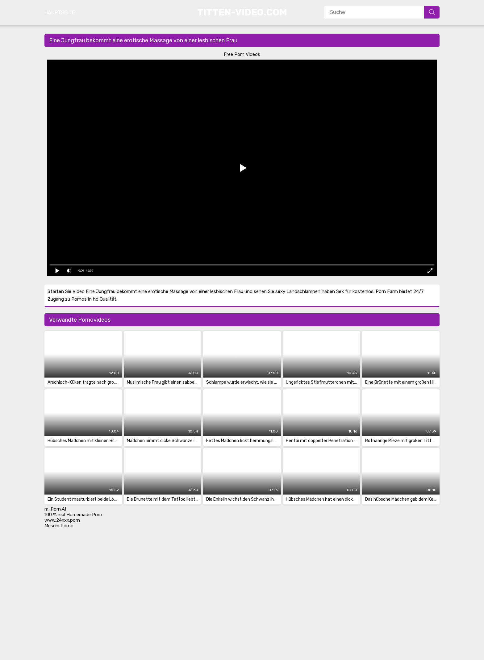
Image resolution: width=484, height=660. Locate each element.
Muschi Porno (58, 525)
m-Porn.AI (55, 509)
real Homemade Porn (80, 514)
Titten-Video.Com (242, 12)
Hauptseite (59, 12)
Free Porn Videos (242, 54)
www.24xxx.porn (62, 520)
